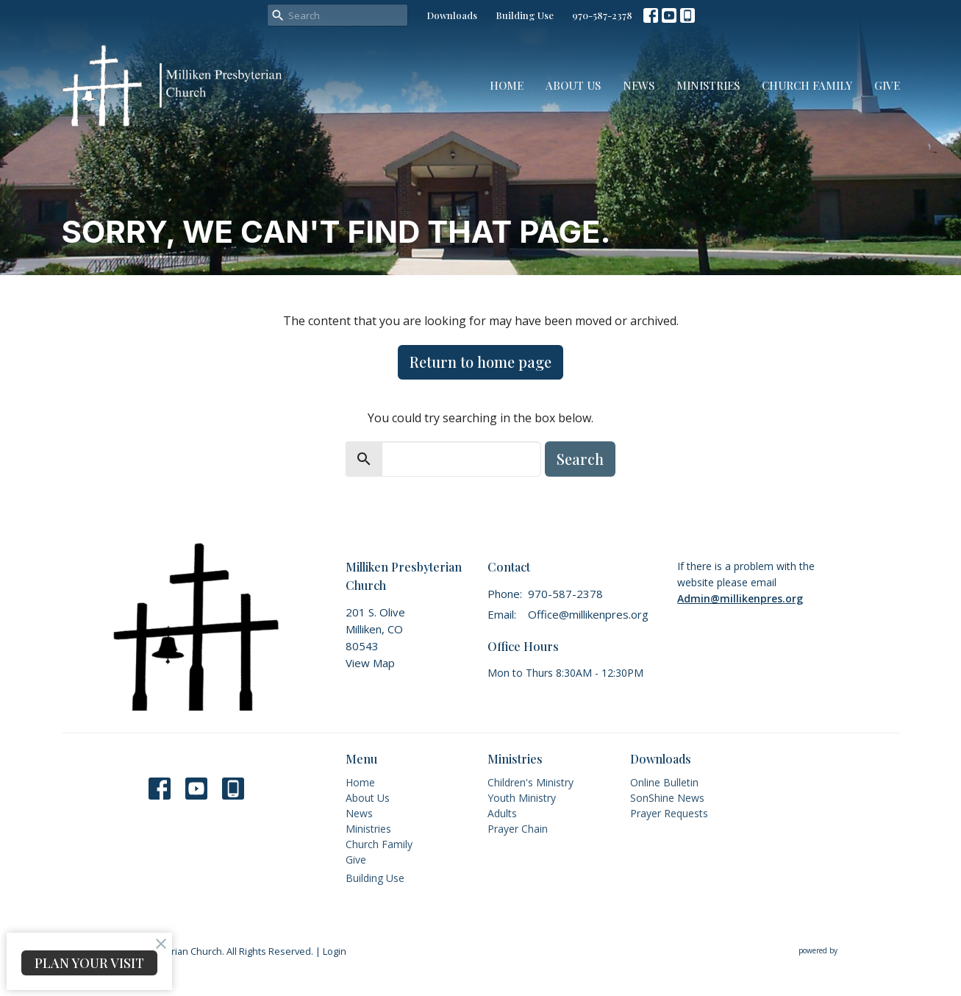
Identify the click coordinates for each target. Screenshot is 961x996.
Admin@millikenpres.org (740, 598)
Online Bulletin (664, 782)
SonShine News (667, 798)
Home (507, 85)
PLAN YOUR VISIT (89, 963)
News (638, 85)
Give (887, 85)
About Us (573, 85)
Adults (502, 813)
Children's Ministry (530, 782)
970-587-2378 (602, 15)
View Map (370, 662)
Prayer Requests (669, 813)
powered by (849, 951)
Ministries (708, 85)
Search (580, 459)
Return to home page (480, 361)
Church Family (807, 85)
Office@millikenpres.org (588, 614)
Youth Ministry (521, 798)
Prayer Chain (517, 829)
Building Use (525, 15)
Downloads (451, 15)
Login (334, 951)
